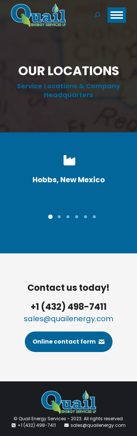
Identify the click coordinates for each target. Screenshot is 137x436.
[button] (15, 202)
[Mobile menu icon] (116, 15)
